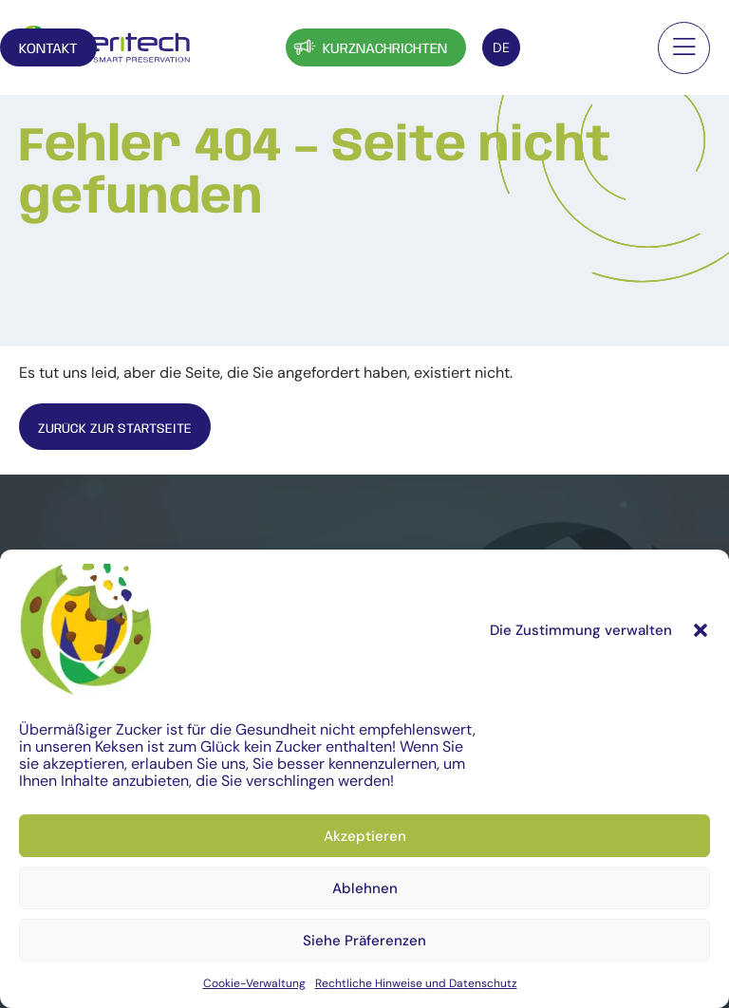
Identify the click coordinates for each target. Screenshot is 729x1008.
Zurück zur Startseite (123, 428)
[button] (700, 630)
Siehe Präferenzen (364, 940)
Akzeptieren (365, 836)
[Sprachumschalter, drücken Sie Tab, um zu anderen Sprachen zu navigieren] (501, 47)
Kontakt (584, 49)
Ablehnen (365, 888)
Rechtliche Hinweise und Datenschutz (416, 983)
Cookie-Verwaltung (254, 983)
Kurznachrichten (368, 47)
